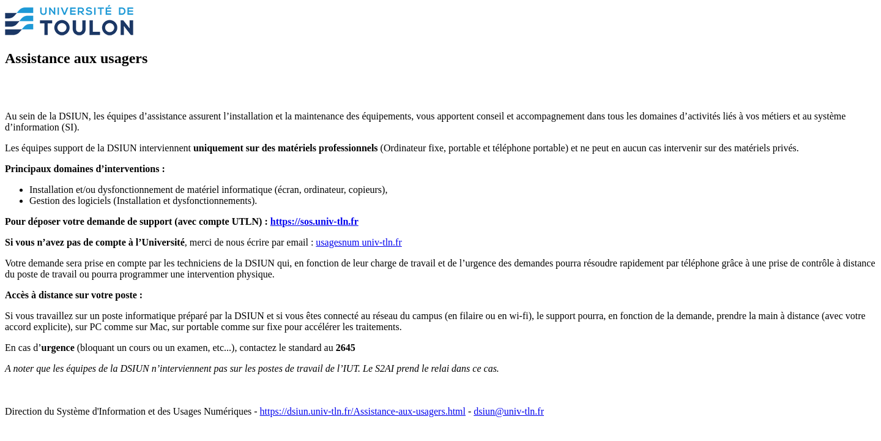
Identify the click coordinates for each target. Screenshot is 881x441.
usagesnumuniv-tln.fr (358, 242)
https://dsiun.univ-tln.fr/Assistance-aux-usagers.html (363, 411)
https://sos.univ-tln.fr (314, 221)
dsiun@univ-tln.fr (509, 411)
